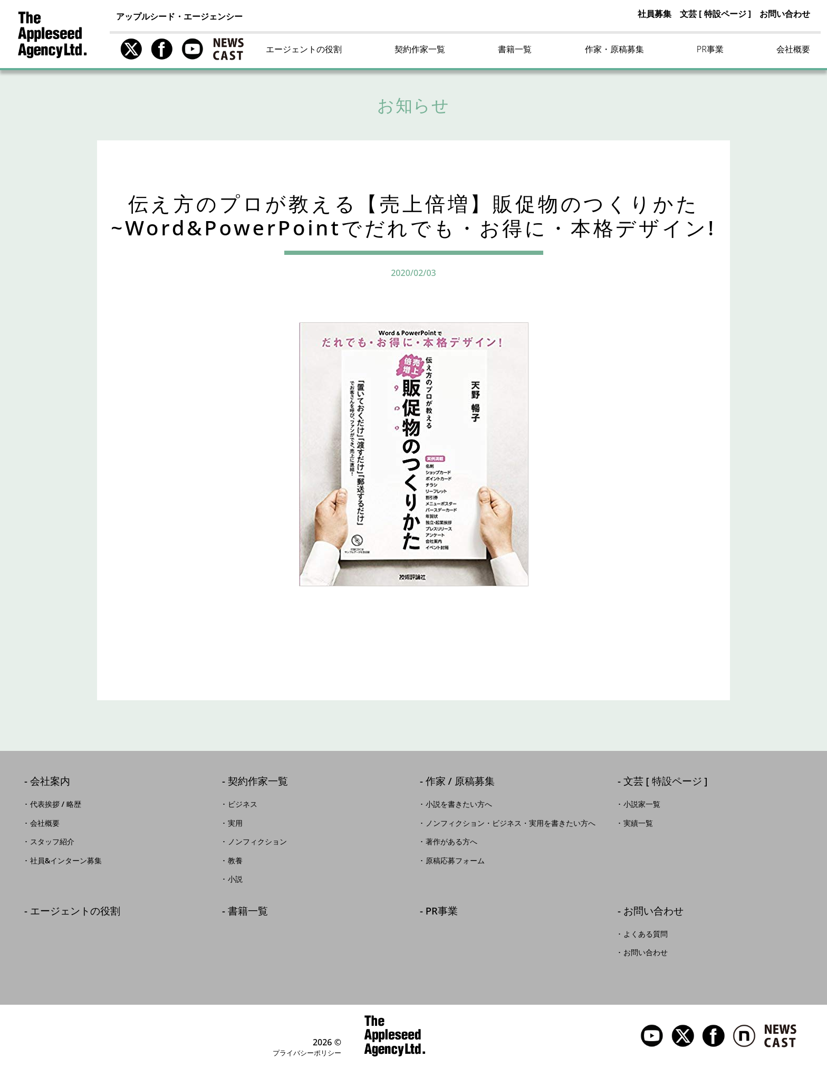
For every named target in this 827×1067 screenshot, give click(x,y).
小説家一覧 (641, 804)
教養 (235, 860)
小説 (235, 879)
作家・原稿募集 (614, 49)
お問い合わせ (784, 14)
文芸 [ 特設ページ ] (715, 14)
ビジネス (242, 804)
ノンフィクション (257, 841)
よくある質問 (645, 934)
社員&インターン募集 (66, 860)
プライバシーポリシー (307, 1053)
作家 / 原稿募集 (460, 781)
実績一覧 (638, 823)
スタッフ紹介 (52, 841)
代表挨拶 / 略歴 (55, 804)
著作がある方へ (451, 841)
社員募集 (654, 14)
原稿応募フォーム (455, 860)
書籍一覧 (515, 49)
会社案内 (50, 781)
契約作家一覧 (420, 49)
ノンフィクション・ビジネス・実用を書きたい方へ (510, 823)
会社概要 (793, 49)
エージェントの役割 (304, 49)
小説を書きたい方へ (459, 804)
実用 (235, 823)
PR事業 (710, 49)
